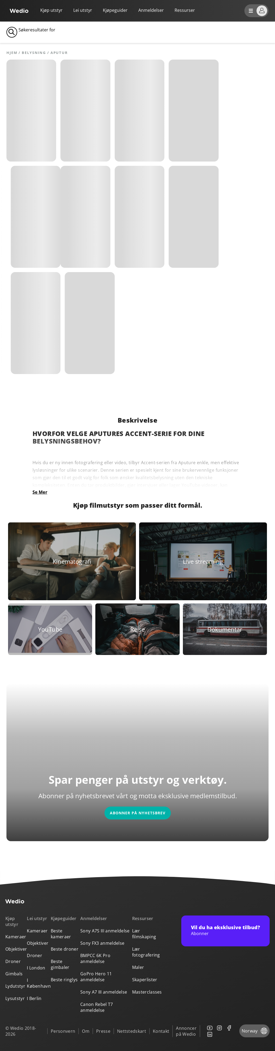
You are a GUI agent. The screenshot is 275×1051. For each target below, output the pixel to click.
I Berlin (34, 998)
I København (39, 983)
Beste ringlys (64, 980)
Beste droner (64, 949)
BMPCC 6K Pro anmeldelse (95, 958)
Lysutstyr (15, 998)
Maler (138, 967)
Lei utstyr (82, 10)
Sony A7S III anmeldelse (104, 931)
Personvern (63, 1031)
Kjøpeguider (115, 10)
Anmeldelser (151, 10)
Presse (103, 1031)
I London (36, 968)
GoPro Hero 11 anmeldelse (96, 977)
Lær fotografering (146, 952)
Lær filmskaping (144, 934)
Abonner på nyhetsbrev (137, 812)
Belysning (34, 52)
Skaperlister (144, 980)
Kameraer (15, 937)
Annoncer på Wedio (186, 1031)
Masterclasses (147, 992)
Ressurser (142, 918)
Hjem (11, 52)
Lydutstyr (15, 986)
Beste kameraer (61, 934)
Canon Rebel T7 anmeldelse (96, 1007)
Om (85, 1031)
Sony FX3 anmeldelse (102, 943)
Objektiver (16, 949)
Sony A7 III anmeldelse (103, 992)
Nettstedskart (131, 1031)
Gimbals (14, 974)
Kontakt (161, 1031)
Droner (13, 961)
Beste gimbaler (60, 964)
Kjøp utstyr (51, 10)
